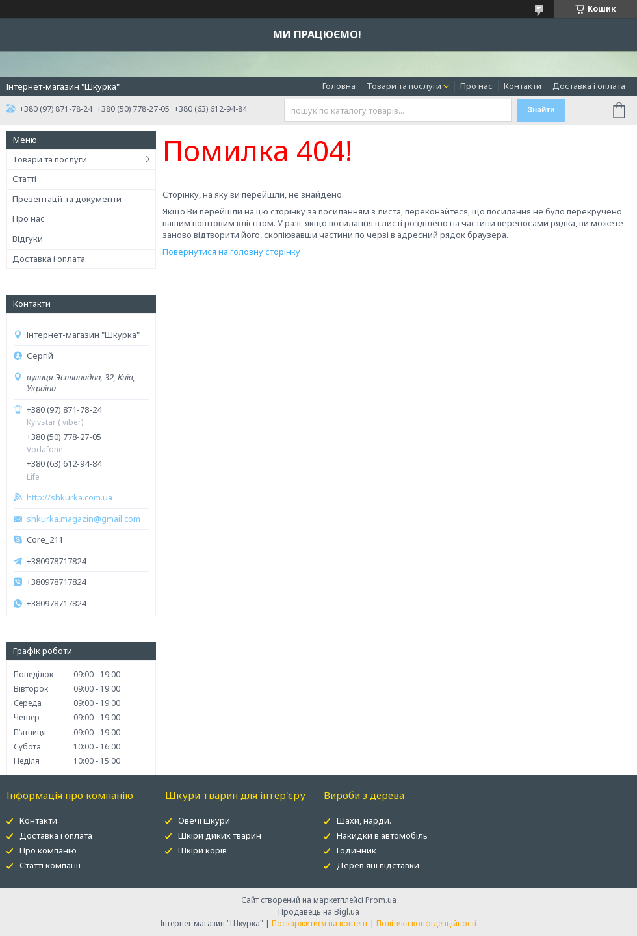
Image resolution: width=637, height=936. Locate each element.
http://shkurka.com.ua (69, 497)
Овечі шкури (204, 820)
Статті (24, 179)
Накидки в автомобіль (382, 835)
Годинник (356, 850)
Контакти (522, 86)
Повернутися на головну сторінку (231, 251)
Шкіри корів (202, 850)
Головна (339, 86)
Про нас (476, 86)
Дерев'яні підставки (378, 865)
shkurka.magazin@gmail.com (83, 519)
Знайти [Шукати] (540, 109)
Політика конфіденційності (426, 923)
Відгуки (27, 238)
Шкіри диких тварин (219, 835)
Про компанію (48, 850)
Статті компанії (50, 865)
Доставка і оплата (588, 86)
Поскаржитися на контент (320, 923)
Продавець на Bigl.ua (318, 911)
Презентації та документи (67, 199)
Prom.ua (380, 899)
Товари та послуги (404, 86)
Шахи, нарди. (364, 820)
